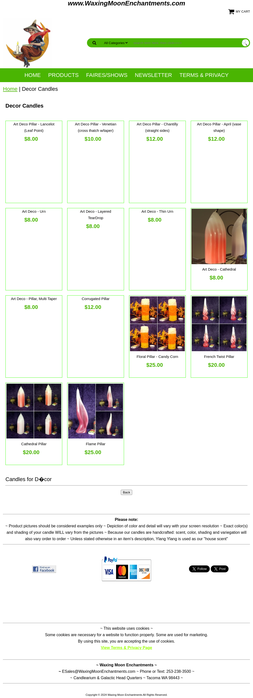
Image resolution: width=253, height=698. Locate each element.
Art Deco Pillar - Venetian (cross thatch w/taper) (95, 127)
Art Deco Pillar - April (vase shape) (219, 127)
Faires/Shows (106, 75)
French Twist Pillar (219, 356)
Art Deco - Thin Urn (157, 211)
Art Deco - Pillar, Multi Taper (34, 299)
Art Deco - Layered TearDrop (95, 214)
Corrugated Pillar (96, 299)
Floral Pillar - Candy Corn (157, 356)
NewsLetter (153, 75)
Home (32, 75)
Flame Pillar (95, 444)
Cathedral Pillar (34, 444)
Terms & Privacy (204, 75)
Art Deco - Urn (34, 211)
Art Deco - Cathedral (219, 269)
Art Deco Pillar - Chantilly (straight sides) (157, 127)
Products (63, 75)
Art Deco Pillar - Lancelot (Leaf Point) (33, 127)
